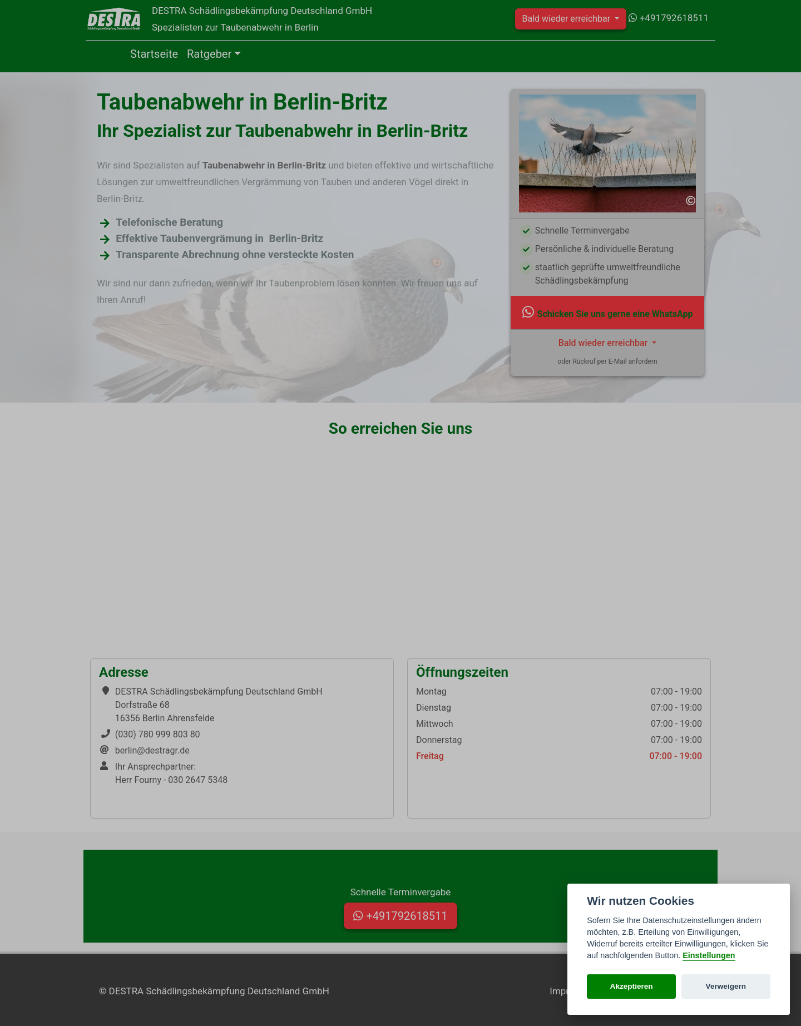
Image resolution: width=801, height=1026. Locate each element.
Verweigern (726, 986)
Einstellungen (709, 955)
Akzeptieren (631, 986)
